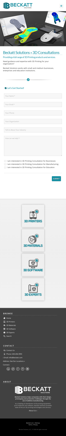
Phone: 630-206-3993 (12, 354)
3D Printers (10, 322)
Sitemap (37, 423)
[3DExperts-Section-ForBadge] (33, 279)
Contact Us (9, 350)
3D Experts (10, 332)
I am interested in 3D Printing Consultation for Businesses (31, 161)
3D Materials (11, 325)
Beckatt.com (30, 423)
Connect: (6, 365)
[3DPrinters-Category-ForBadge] (33, 205)
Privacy (35, 425)
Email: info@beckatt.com (12, 357)
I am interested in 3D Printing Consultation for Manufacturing (32, 164)
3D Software (11, 329)
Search (9, 336)
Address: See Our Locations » (14, 361)
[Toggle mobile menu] (61, 5)
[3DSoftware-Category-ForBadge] (33, 254)
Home (8, 318)
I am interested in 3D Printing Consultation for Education (31, 167)
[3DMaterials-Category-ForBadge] (33, 230)
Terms (30, 425)
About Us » (33, 411)
